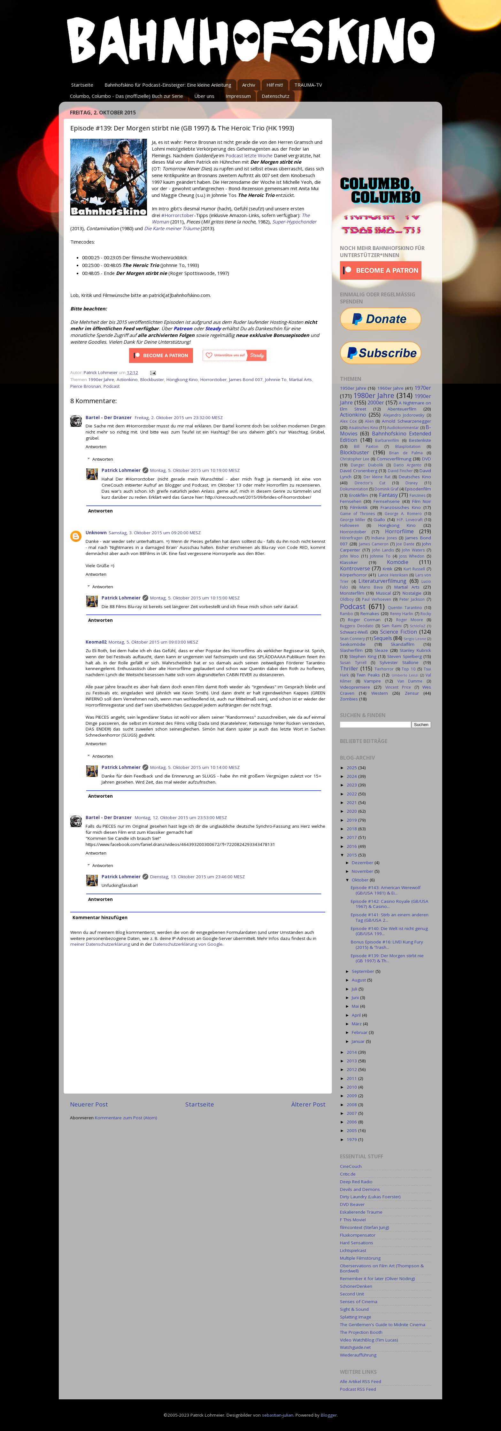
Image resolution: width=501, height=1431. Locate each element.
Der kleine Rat (377, 477)
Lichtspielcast (353, 1250)
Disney (411, 483)
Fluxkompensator (357, 1235)
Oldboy (347, 599)
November (363, 871)
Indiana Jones (384, 538)
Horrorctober (213, 379)
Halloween (349, 525)
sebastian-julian (277, 1415)
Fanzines (417, 495)
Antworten (96, 447)
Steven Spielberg (404, 656)
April (357, 1015)
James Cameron (374, 544)
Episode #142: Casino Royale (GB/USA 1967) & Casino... (389, 903)
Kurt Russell (414, 569)
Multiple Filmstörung (360, 1258)
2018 (352, 829)
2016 (352, 846)
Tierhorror (384, 669)
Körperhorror (353, 575)
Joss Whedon (411, 556)
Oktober (361, 880)
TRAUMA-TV (308, 85)
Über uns (204, 96)
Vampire (372, 681)
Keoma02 (96, 642)
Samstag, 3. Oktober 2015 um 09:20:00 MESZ (155, 533)
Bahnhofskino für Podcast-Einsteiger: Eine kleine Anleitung (167, 85)
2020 (352, 811)
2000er (375, 402)
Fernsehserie (387, 501)
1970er (422, 387)
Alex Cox (348, 421)
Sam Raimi (391, 626)
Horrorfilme (399, 531)
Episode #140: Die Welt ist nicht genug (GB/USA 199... (389, 931)
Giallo (379, 519)
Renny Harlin (401, 613)
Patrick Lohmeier (121, 470)
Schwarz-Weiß (354, 632)
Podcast (111, 386)
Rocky (425, 613)
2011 (352, 1078)
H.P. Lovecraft (409, 519)
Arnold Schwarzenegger (406, 421)
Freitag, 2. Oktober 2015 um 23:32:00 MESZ (179, 417)
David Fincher (400, 470)
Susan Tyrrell (353, 662)
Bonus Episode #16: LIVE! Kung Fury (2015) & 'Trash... (387, 944)
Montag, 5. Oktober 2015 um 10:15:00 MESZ (195, 598)
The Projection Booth (361, 1332)
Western (379, 693)
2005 (352, 1130)
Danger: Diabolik (367, 465)
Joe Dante (405, 544)
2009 (352, 1096)
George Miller (353, 519)
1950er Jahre (353, 388)
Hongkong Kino (182, 379)
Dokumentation (354, 489)
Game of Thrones (357, 513)
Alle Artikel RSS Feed (360, 1381)
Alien (369, 421)
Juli (355, 989)
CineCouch (351, 1166)
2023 (352, 785)
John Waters (413, 550)
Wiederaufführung (358, 1355)
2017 (352, 837)
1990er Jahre (101, 379)
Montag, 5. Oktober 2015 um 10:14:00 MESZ (195, 767)
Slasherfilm (351, 650)
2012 (352, 1069)
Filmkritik (359, 507)
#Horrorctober (177, 215)
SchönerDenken (356, 1286)
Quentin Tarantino (405, 607)
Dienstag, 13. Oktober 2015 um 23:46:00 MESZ (197, 877)
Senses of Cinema (358, 1301)
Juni (356, 997)
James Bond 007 (246, 379)
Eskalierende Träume (361, 1212)
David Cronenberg (358, 470)
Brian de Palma (405, 453)
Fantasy (388, 494)
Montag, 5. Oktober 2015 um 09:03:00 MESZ (153, 642)
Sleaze (381, 650)
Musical (383, 593)
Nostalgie (412, 593)
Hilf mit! (274, 85)
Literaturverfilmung (382, 580)
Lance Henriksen (393, 575)
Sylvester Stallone (399, 662)
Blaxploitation (407, 446)
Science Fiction (398, 631)
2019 (352, 820)
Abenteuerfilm (402, 409)
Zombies (349, 699)
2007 (352, 1113)
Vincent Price (398, 687)
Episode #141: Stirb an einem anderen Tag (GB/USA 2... (389, 917)
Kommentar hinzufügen (100, 917)
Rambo (346, 613)
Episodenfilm (418, 489)
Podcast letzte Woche (249, 155)
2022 (352, 794)
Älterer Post (308, 1104)
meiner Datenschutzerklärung (100, 944)
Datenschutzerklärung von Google (187, 944)
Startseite (82, 85)
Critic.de (348, 1174)
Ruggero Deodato (357, 626)
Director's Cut (370, 483)
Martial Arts (300, 379)
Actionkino (127, 379)
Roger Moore (409, 619)
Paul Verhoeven (376, 599)
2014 (352, 1052)
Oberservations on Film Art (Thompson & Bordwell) (382, 1268)
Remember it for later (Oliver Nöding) (377, 1278)
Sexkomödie (353, 644)
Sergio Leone (415, 638)
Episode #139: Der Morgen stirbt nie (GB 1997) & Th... (387, 958)
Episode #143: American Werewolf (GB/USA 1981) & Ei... (385, 890)
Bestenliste (420, 440)
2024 (352, 776)
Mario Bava (371, 587)
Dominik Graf (386, 489)
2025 (352, 767)
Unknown (96, 533)
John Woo (349, 556)
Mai (356, 1006)
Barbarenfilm (387, 440)
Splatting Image (355, 1317)
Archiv (248, 85)
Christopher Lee (354, 459)
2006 (352, 1122)
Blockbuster (152, 379)
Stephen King (362, 656)
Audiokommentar (403, 427)
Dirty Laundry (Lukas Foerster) (370, 1197)
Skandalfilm (402, 644)
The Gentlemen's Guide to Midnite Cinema (382, 1324)
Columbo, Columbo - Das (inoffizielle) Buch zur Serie (126, 96)
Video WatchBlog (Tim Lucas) (369, 1340)
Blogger (329, 1415)
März (357, 1024)
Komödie (397, 562)
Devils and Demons (360, 1189)
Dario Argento (407, 465)
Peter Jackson (412, 599)
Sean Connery (352, 638)
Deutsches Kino (415, 477)
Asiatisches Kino (363, 427)
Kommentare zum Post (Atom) (126, 1118)
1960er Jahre (390, 388)
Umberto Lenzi (405, 675)
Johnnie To (276, 379)
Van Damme (410, 681)
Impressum (238, 96)
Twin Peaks (368, 675)
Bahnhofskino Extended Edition (385, 436)
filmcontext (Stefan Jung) (364, 1227)
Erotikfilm (358, 495)
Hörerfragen (351, 538)
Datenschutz (275, 96)
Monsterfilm (352, 593)
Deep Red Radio (356, 1182)
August (359, 980)
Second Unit (352, 1294)
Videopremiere (355, 687)
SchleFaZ (417, 625)
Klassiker (349, 562)
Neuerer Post (89, 1104)
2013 (352, 1061)
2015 (352, 855)
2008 (352, 1104)
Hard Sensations (356, 1243)
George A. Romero (403, 513)
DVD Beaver (352, 1204)
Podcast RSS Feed (358, 1389)
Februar (360, 1032)
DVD (426, 459)
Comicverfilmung (394, 459)
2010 (352, 1087)
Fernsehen (350, 501)
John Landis (383, 550)
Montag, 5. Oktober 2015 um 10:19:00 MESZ (195, 470)
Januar (359, 1041)
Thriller (349, 668)
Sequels (383, 638)
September (363, 971)
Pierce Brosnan (85, 386)
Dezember (363, 862)
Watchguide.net (355, 1347)
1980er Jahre (374, 395)
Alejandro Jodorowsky (404, 415)
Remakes (369, 613)
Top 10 (408, 669)
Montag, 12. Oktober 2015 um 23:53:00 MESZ (181, 817)
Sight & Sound (354, 1309)
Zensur (412, 693)
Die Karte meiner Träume (171, 228)
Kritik (387, 569)
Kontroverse (355, 568)
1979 (352, 1139)
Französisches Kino (401, 507)
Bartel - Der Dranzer (109, 417)
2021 (352, 802)
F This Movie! (353, 1220)
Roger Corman (364, 619)
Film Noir (421, 501)
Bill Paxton (366, 446)
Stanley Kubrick (415, 650)
